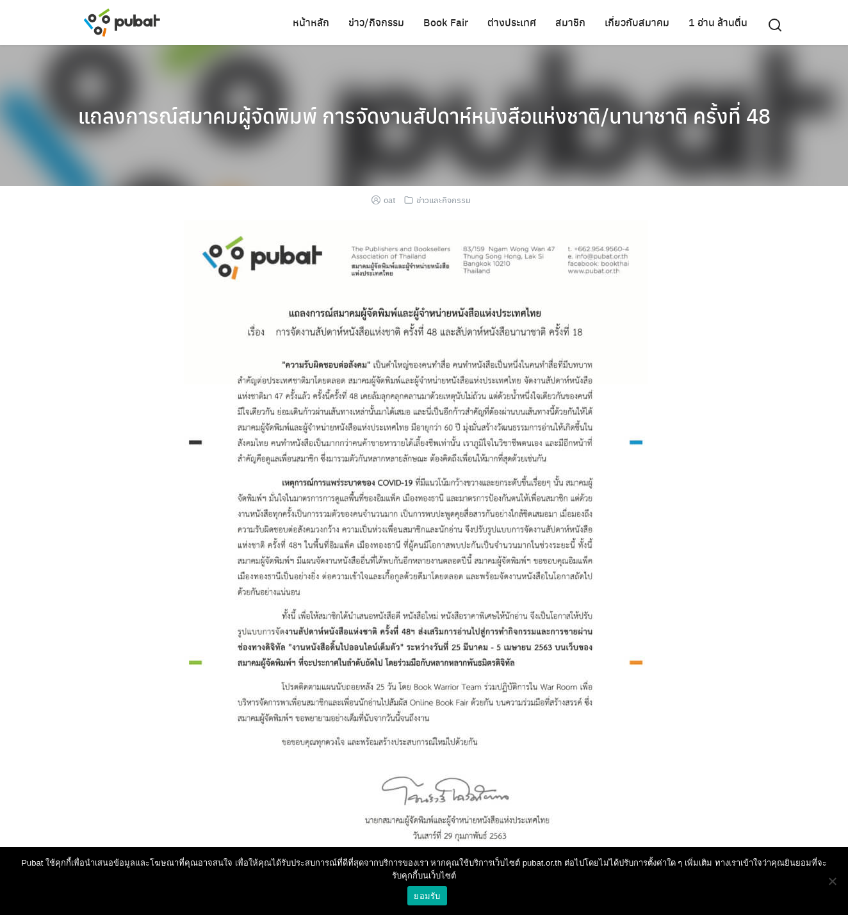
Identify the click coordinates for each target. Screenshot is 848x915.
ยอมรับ (427, 896)
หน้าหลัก (311, 22)
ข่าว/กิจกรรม (376, 22)
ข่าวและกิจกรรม (443, 200)
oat (390, 200)
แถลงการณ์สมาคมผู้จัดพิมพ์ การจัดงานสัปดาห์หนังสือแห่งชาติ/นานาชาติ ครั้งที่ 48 (424, 115)
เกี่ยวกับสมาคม (637, 22)
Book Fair (445, 22)
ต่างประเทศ (511, 22)
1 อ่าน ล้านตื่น (718, 22)
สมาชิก (570, 22)
